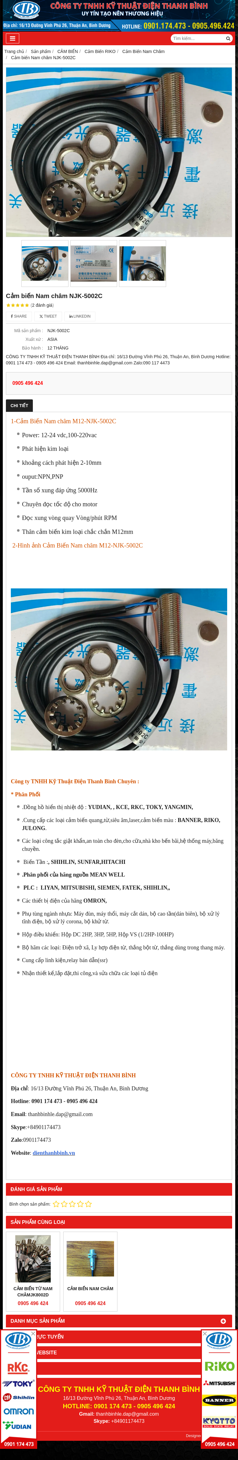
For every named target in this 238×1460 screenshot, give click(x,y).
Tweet (48, 316)
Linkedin (80, 316)
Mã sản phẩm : (28, 330)
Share (19, 316)
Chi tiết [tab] (19, 405)
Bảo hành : (32, 347)
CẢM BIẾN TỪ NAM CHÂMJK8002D (33, 1291)
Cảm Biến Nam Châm (90, 1288)
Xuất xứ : (34, 339)
